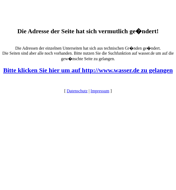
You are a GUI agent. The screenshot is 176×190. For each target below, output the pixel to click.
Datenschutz (77, 91)
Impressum (100, 91)
